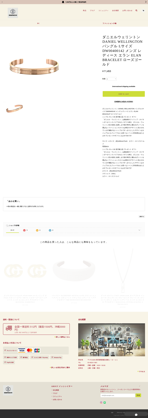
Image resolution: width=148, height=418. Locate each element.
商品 (84, 10)
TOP (112, 412)
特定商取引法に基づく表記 (138, 412)
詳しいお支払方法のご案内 (60, 367)
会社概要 (115, 10)
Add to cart (124, 94)
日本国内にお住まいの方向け (123, 102)
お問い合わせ (127, 10)
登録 (138, 395)
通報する (141, 216)
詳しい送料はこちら (63, 337)
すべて (12, 230)
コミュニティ (103, 10)
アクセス (142, 372)
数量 (103, 79)
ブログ (92, 10)
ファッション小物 (110, 23)
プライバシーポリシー (122, 412)
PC (38, 23)
